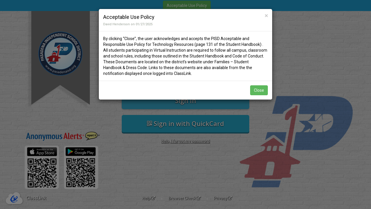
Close (259, 90)
